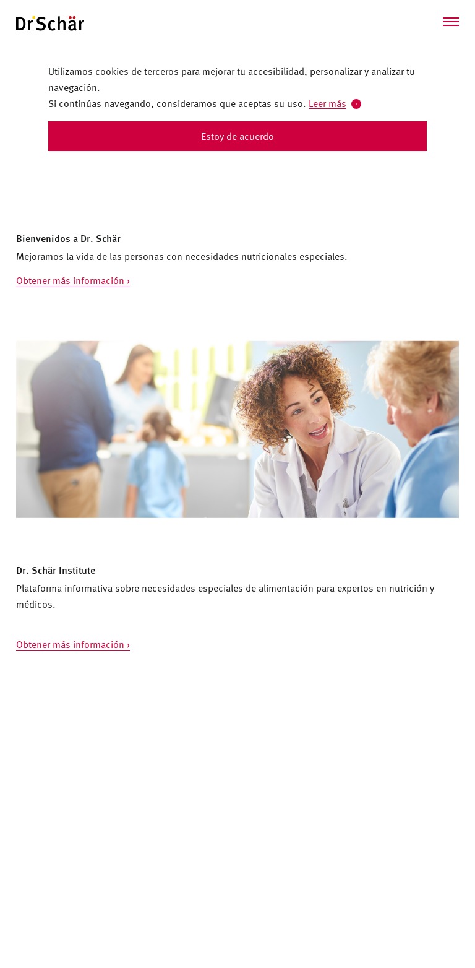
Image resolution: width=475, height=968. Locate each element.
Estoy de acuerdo (237, 136)
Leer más (327, 103)
